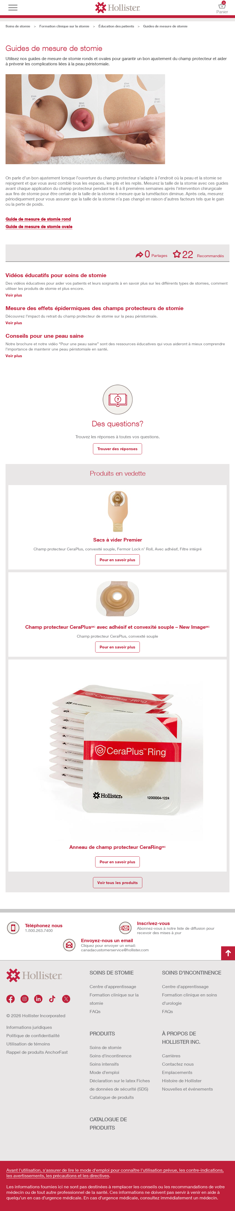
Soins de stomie (18, 26)
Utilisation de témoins (28, 1043)
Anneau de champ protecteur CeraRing (117, 847)
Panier (222, 7)
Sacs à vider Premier (117, 540)
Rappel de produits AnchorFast (37, 1052)
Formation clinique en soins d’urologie (189, 999)
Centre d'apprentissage (113, 986)
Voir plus (14, 295)
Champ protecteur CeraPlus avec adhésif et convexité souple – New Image (117, 627)
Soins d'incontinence (111, 1055)
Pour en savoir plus (117, 559)
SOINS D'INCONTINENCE (191, 973)
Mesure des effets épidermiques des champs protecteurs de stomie (94, 308)
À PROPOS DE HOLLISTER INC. (181, 1037)
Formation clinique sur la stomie (64, 26)
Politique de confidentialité (33, 1035)
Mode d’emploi (104, 1072)
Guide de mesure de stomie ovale (39, 226)
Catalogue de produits (112, 1097)
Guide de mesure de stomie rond (38, 219)
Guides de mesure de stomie (165, 26)
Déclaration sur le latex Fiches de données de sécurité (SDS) (120, 1084)
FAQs (95, 1011)
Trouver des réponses (117, 448)
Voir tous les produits (117, 882)
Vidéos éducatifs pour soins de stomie (56, 275)
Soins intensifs (104, 1063)
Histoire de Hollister (181, 1080)
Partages (151, 253)
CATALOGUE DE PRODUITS (108, 1123)
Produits (102, 1033)
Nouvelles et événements (187, 1088)
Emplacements (177, 1072)
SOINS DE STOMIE (111, 973)
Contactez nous (178, 1063)
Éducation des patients (116, 26)
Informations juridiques (29, 1027)
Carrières (171, 1055)
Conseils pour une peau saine (45, 335)
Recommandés (198, 254)
